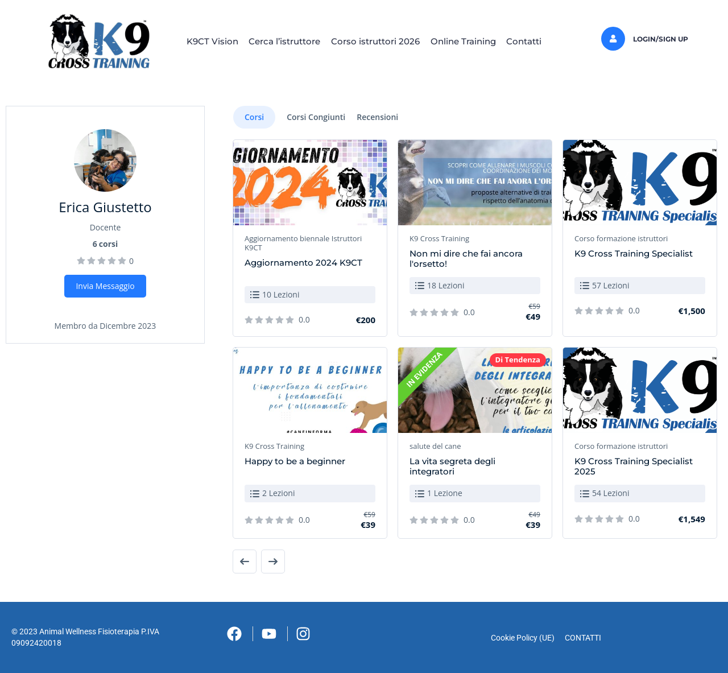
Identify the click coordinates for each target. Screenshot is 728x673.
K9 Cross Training (439, 238)
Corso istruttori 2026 (375, 41)
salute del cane (435, 446)
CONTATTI (586, 637)
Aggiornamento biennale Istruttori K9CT (303, 243)
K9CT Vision (199, 41)
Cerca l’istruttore (278, 41)
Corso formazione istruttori (621, 238)
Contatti (537, 41)
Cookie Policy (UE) (519, 637)
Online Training (469, 41)
